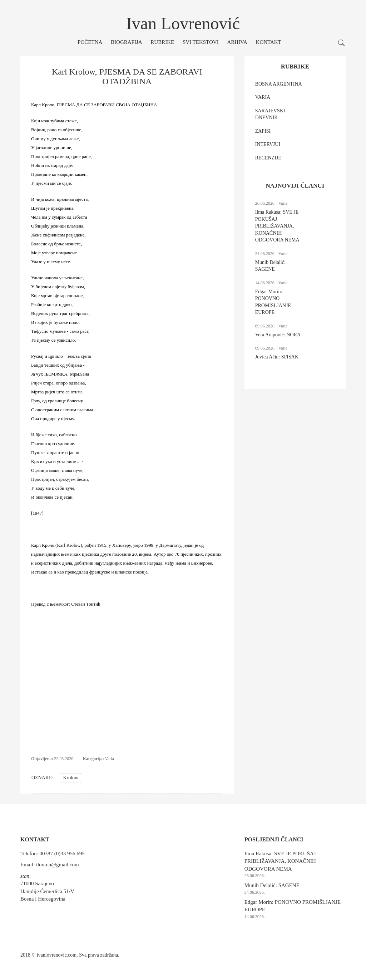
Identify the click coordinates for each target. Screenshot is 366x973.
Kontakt (268, 42)
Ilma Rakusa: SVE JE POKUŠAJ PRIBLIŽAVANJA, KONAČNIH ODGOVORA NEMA (277, 226)
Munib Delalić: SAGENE (272, 885)
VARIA (263, 97)
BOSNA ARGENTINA (278, 84)
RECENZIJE (268, 158)
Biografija (126, 42)
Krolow (70, 777)
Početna (90, 42)
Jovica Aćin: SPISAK (276, 357)
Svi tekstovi (201, 42)
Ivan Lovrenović (183, 23)
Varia (109, 758)
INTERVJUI (267, 144)
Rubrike (162, 42)
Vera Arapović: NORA (278, 334)
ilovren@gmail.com (57, 864)
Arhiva (237, 42)
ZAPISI (263, 131)
